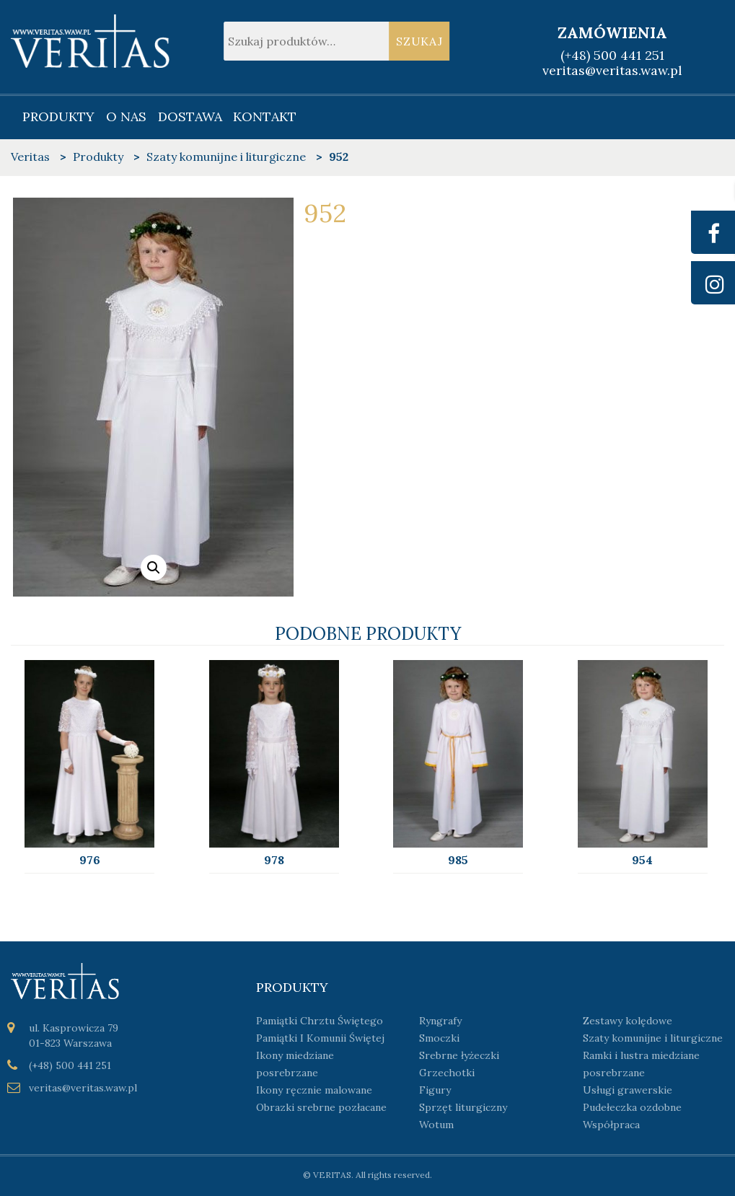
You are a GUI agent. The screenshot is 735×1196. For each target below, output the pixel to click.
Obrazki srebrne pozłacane (321, 1107)
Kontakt (264, 116)
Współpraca (611, 1124)
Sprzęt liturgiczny (463, 1107)
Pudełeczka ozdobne (632, 1107)
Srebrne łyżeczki (459, 1055)
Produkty (58, 116)
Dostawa (190, 116)
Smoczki (439, 1038)
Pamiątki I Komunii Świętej (320, 1038)
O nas (126, 116)
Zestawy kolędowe (627, 1020)
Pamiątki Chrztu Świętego (319, 1020)
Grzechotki (447, 1072)
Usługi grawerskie (627, 1089)
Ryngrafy (440, 1020)
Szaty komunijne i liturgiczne (653, 1038)
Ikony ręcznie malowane (314, 1089)
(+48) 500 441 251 (612, 55)
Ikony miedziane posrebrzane (295, 1064)
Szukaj (419, 41)
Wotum (436, 1124)
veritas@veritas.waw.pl (612, 70)
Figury (435, 1089)
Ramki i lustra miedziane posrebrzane (641, 1064)
